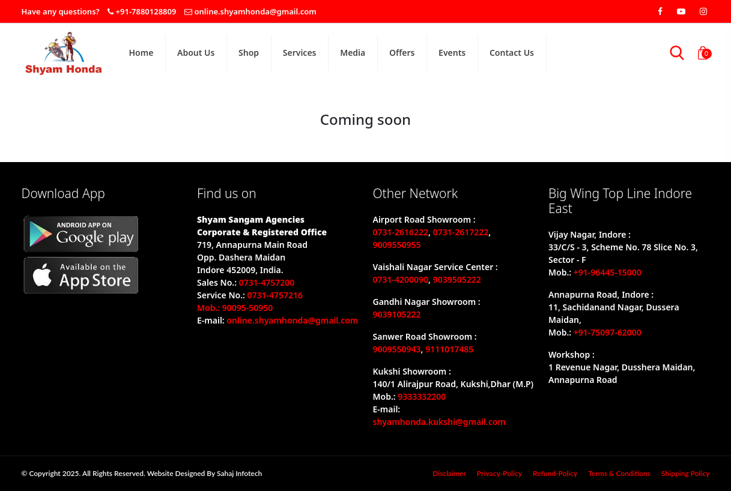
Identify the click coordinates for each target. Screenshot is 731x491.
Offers (402, 52)
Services (300, 52)
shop (248, 52)
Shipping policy (685, 473)
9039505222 (457, 279)
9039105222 (397, 314)
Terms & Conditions (619, 473)
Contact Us (512, 52)
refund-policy (555, 473)
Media (352, 52)
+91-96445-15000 (608, 272)
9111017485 (449, 349)
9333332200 (422, 396)
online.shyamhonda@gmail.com (255, 11)
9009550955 (397, 244)
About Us (195, 52)
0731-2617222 (461, 232)
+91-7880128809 (146, 11)
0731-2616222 (401, 232)
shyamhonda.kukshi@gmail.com (439, 421)
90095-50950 (247, 307)
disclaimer (449, 473)
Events (452, 52)
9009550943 (397, 349)
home (141, 52)
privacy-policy (499, 473)
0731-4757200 (267, 282)
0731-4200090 (401, 279)
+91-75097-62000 (608, 332)
